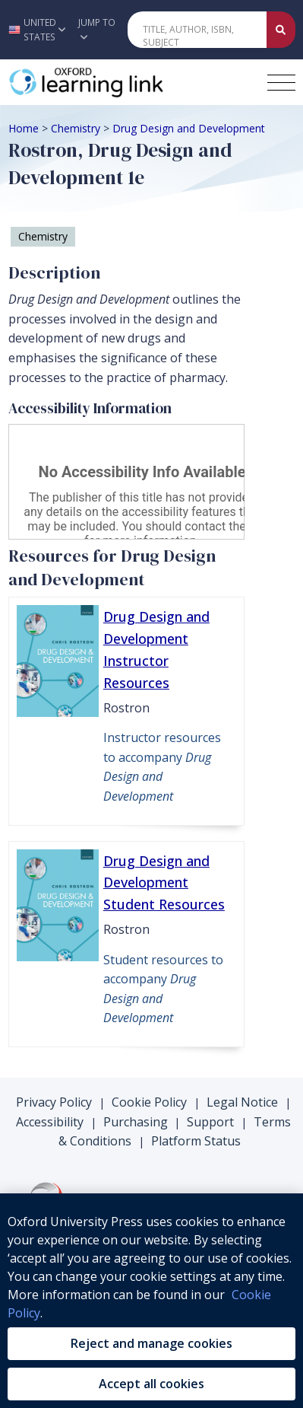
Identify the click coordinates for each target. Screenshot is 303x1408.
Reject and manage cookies (151, 1343)
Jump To (96, 29)
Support (210, 1121)
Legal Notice (242, 1102)
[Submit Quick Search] (281, 29)
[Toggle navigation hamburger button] (281, 82)
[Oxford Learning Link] (122, 82)
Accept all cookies (151, 1383)
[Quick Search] (197, 29)
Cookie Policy (149, 1102)
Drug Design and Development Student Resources (164, 883)
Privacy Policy (54, 1102)
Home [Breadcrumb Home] (23, 128)
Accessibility (50, 1121)
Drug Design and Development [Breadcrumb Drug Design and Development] (188, 128)
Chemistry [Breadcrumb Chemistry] (75, 128)
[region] (151, 1300)
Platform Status (196, 1140)
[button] (35, 30)
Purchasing (135, 1121)
